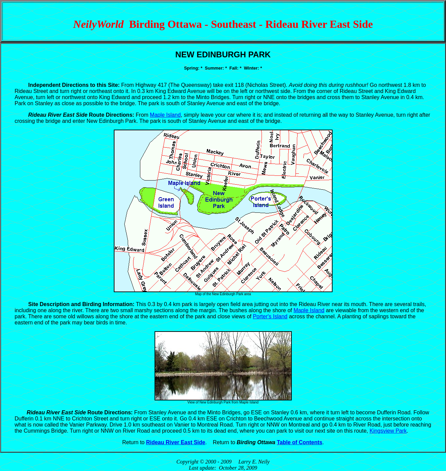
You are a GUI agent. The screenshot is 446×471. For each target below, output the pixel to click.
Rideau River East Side (175, 442)
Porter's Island (270, 316)
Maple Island (165, 115)
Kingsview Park (388, 431)
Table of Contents (299, 442)
